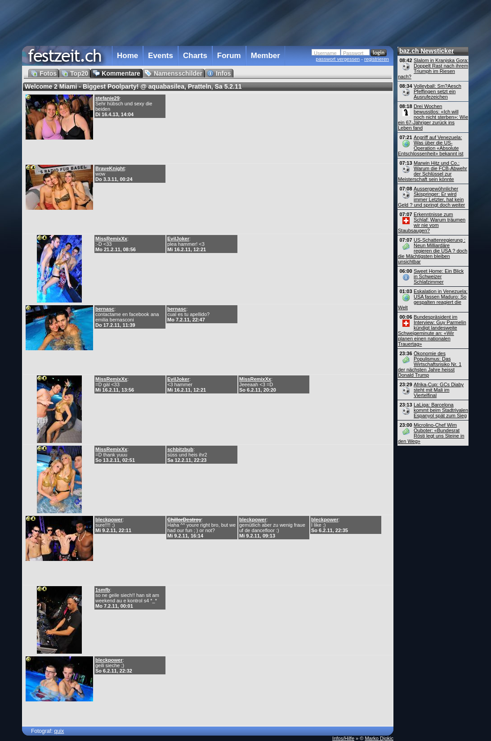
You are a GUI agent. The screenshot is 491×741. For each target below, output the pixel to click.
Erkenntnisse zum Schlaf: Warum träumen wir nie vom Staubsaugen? (431, 222)
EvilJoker (178, 238)
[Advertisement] (207, 22)
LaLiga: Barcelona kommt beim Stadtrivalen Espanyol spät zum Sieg (441, 410)
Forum (229, 55)
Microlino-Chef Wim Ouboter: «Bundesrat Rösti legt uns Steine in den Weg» (431, 433)
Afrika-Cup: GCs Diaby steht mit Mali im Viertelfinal (439, 390)
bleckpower (109, 519)
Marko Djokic (379, 738)
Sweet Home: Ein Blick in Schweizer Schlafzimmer (439, 276)
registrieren (376, 59)
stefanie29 (107, 98)
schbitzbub (180, 449)
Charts (195, 55)
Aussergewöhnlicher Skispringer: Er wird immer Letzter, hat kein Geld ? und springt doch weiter (431, 197)
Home (127, 55)
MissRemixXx (111, 238)
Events (160, 55)
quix (59, 731)
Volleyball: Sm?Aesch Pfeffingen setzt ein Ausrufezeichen (437, 91)
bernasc (104, 309)
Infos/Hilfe (343, 738)
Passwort (353, 53)
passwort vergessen (338, 59)
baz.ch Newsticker (426, 50)
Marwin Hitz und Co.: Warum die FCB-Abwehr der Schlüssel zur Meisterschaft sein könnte (432, 171)
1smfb (102, 589)
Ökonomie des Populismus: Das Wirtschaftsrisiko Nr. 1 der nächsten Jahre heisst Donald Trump (429, 364)
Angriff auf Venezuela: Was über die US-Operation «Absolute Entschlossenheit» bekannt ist (431, 145)
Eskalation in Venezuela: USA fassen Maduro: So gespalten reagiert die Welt (433, 299)
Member (265, 55)
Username (325, 53)
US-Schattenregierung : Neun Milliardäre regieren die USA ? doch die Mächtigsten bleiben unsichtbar (432, 250)
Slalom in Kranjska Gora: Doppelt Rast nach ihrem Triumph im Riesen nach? (433, 68)
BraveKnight (110, 168)
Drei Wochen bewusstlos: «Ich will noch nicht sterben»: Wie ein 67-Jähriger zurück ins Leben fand (433, 117)
